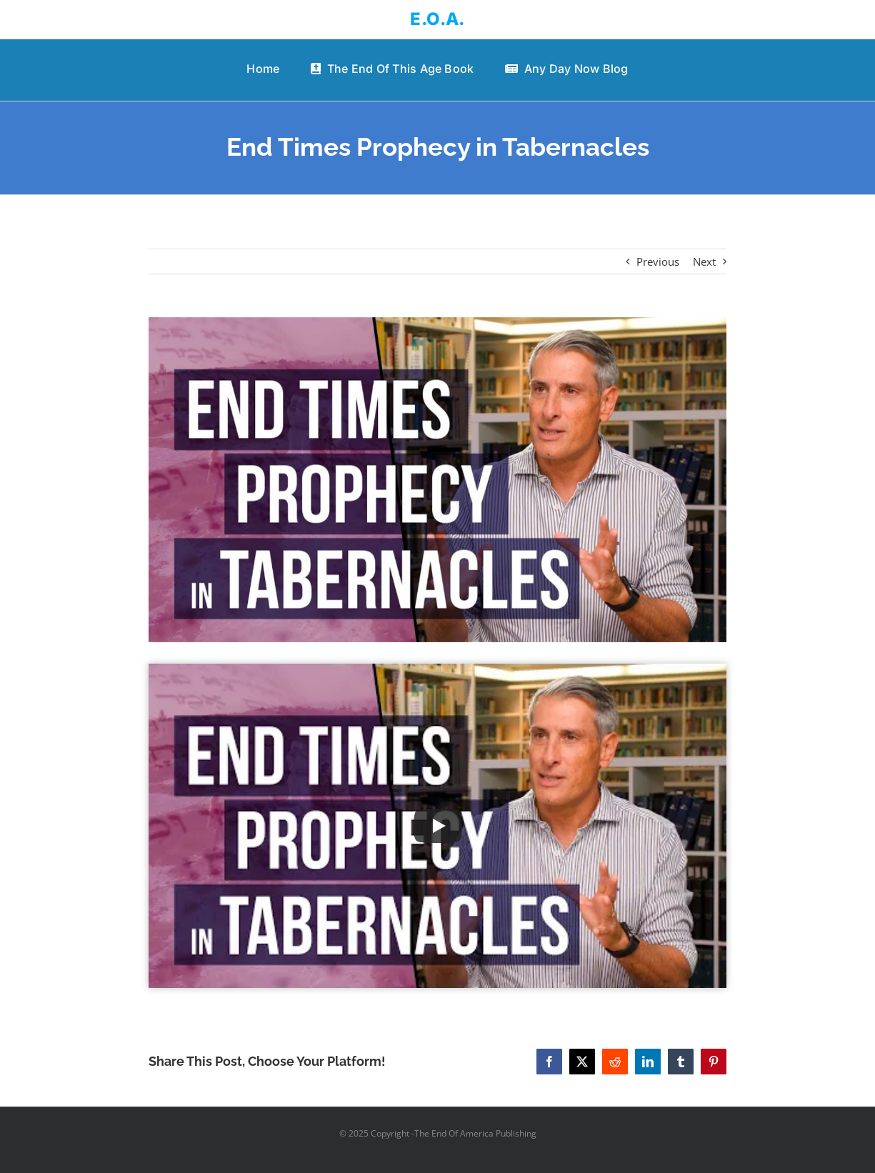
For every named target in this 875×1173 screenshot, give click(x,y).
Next (704, 261)
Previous (657, 261)
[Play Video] (438, 826)
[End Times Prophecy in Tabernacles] (437, 479)
